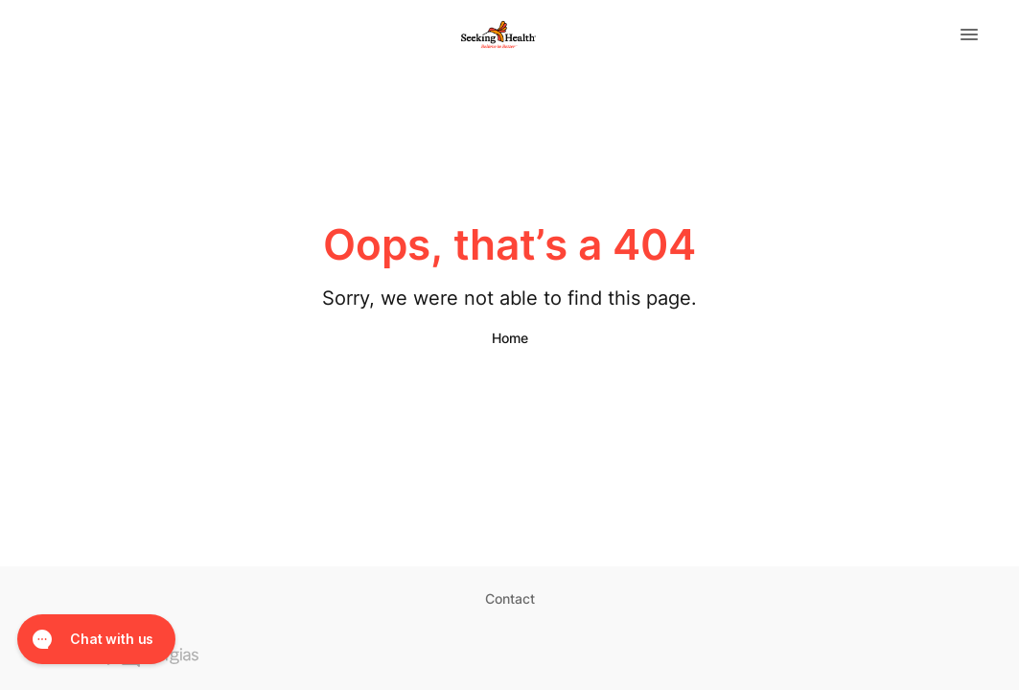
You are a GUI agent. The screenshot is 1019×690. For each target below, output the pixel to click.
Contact (510, 598)
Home (510, 338)
